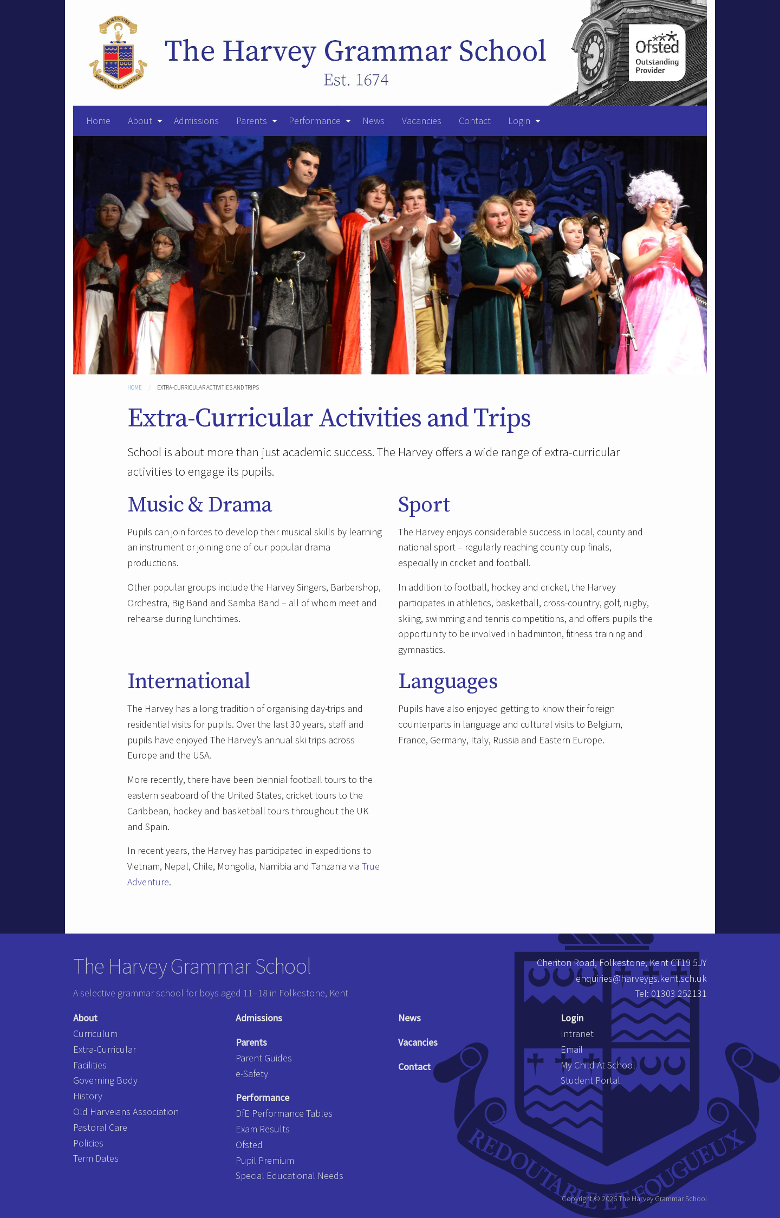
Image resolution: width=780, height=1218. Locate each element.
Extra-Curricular (104, 1049)
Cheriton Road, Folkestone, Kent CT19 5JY (622, 962)
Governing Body (105, 1080)
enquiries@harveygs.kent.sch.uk (641, 978)
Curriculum (95, 1033)
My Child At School (598, 1065)
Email (572, 1049)
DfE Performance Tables (284, 1113)
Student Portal (590, 1080)
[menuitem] (98, 121)
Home (98, 120)
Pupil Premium (265, 1160)
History (87, 1096)
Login (519, 120)
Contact (475, 120)
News (373, 120)
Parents (251, 120)
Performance (315, 120)
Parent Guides (264, 1058)
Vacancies (421, 120)
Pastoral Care (100, 1127)
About (140, 120)
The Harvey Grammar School (192, 966)
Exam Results (263, 1129)
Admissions (196, 120)
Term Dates (96, 1158)
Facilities (90, 1065)
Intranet (577, 1033)
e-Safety (252, 1073)
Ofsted (249, 1144)
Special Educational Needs (289, 1175)
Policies (88, 1143)
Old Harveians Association (126, 1111)
